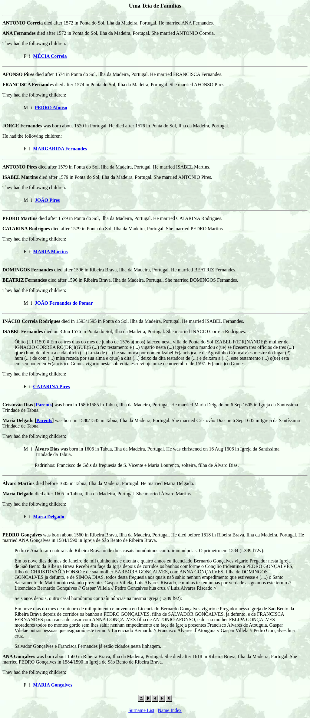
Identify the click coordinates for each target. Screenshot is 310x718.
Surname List (141, 710)
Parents (43, 404)
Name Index (170, 710)
